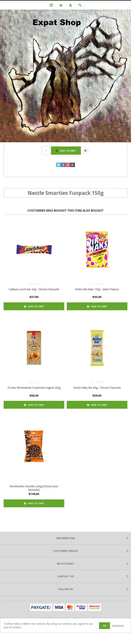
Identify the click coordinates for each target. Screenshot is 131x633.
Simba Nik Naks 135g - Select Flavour (97, 289)
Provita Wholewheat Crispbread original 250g (34, 387)
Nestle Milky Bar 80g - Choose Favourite (97, 387)
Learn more (118, 625)
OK (104, 625)
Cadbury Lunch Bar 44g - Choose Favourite (34, 289)
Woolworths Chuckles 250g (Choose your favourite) (34, 488)
